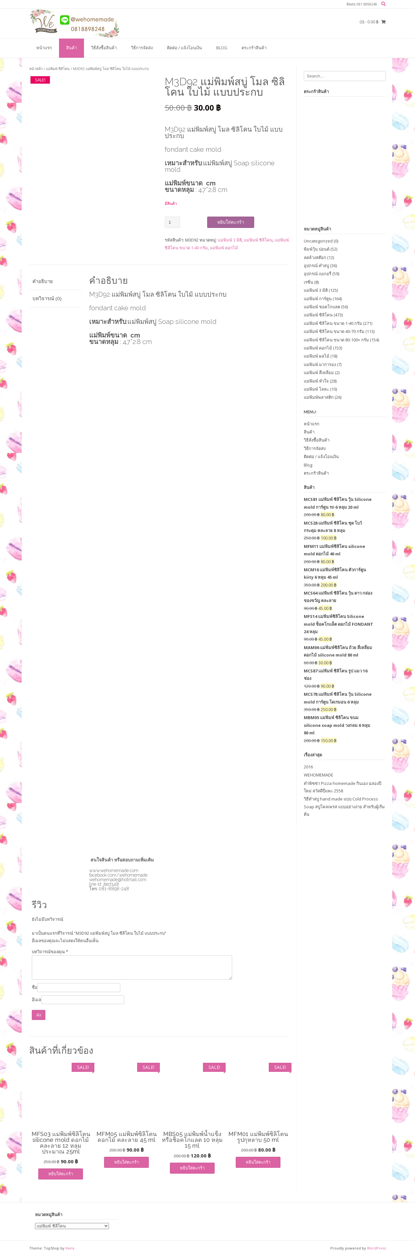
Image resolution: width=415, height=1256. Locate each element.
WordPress (376, 1248)
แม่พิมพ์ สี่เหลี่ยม (319, 372)
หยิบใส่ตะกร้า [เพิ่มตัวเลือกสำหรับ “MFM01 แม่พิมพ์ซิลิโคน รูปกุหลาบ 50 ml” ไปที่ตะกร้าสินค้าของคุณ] (258, 1162)
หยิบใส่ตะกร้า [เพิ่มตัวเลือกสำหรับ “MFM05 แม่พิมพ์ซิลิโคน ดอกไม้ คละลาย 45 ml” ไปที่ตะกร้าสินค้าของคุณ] (126, 1162)
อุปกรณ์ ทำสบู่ (316, 265)
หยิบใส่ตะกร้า (230, 222)
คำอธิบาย (42, 281)
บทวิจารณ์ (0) (47, 298)
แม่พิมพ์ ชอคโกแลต (322, 307)
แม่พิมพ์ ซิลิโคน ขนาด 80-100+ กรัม (336, 340)
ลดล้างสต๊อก (315, 257)
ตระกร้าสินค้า (254, 48)
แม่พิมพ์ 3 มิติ (230, 240)
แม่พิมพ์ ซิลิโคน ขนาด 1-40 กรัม (333, 323)
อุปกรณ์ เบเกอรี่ (317, 274)
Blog (221, 48)
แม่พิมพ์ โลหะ (316, 389)
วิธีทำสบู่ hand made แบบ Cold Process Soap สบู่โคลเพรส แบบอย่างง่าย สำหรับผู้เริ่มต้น (344, 806)
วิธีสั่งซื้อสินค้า (104, 48)
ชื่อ (34, 987)
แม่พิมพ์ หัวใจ (316, 381)
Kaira (69, 1248)
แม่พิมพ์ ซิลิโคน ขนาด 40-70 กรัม (334, 331)
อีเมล (36, 999)
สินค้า (71, 48)
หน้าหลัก (36, 68)
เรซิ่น (308, 282)
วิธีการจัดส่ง (142, 48)
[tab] (55, 281)
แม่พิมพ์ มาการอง (320, 364)
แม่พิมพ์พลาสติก (319, 397)
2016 (308, 767)
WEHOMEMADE (318, 775)
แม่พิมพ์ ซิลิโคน (58, 68)
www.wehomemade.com (113, 870)
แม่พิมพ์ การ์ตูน (318, 299)
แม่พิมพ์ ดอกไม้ (224, 248)
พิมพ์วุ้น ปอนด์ (316, 249)
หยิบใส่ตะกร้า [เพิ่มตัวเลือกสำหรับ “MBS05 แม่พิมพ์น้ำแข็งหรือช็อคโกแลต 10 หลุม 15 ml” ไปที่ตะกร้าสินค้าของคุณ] (192, 1168)
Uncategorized (318, 241)
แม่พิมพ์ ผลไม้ (316, 356)
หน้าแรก (44, 48)
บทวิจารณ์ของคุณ (50, 951)
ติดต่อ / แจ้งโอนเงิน (184, 48)
